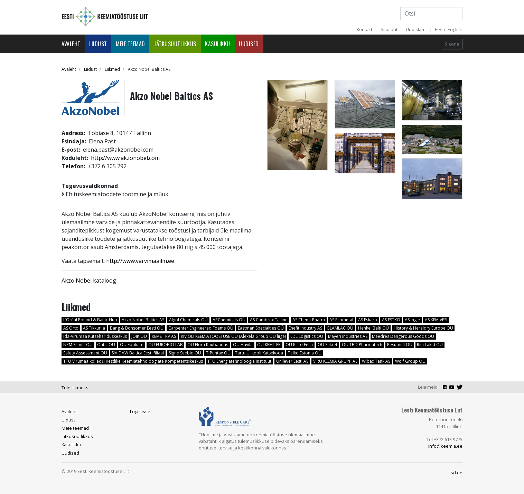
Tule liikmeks (75, 387)
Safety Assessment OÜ (85, 353)
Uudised (249, 44)
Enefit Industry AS (305, 328)
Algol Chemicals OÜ (188, 320)
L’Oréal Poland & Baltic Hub (90, 320)
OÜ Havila (243, 345)
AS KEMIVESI (436, 320)
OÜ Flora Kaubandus (207, 345)
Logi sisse (140, 411)
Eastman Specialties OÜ (261, 328)
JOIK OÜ (139, 336)
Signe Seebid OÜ (185, 353)
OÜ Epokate (131, 345)
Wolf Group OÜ (410, 361)
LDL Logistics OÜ (306, 336)
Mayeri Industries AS (347, 336)
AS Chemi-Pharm (308, 320)
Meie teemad (130, 44)
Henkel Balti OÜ (373, 328)
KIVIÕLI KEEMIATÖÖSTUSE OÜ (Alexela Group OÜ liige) (233, 336)
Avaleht (71, 44)
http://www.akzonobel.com (125, 158)
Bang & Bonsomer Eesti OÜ (136, 328)
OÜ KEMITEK (269, 345)
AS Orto (70, 328)
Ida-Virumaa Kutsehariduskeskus (95, 336)
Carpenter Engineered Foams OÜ (200, 328)
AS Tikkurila (94, 328)
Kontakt (364, 29)
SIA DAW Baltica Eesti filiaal (138, 353)
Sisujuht (389, 29)
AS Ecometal (341, 320)
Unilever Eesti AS (292, 361)
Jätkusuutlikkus (175, 44)
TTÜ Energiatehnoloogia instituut (239, 361)
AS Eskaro (367, 320)
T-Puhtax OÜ (218, 353)
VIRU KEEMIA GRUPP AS (335, 361)
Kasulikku (217, 44)
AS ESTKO (391, 320)
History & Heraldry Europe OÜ (423, 328)
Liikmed (112, 69)
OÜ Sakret (327, 345)
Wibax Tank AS (376, 361)
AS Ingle (412, 320)
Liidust (98, 44)
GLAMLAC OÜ (340, 328)
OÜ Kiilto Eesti (299, 345)
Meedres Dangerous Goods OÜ (403, 336)
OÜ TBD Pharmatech (362, 345)
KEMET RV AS (164, 336)
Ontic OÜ (106, 345)
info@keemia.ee (445, 446)
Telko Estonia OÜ (304, 353)
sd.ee (456, 472)
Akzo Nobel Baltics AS (143, 320)
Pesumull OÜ (399, 345)
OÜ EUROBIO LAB (165, 345)
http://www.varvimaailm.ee (140, 261)
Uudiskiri (415, 29)
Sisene (452, 44)
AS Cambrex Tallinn (269, 320)
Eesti (440, 29)
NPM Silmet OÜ (78, 345)
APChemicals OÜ (229, 320)
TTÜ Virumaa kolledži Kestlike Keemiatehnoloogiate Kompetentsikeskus (133, 361)
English (455, 29)
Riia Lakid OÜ (430, 345)
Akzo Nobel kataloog (89, 280)
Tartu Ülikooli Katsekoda (259, 353)
